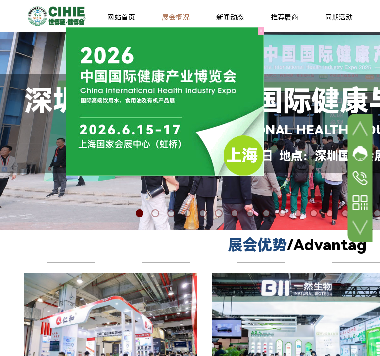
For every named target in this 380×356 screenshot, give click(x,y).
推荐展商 (284, 17)
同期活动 (339, 17)
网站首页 (121, 17)
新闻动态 (230, 17)
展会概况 (176, 17)
